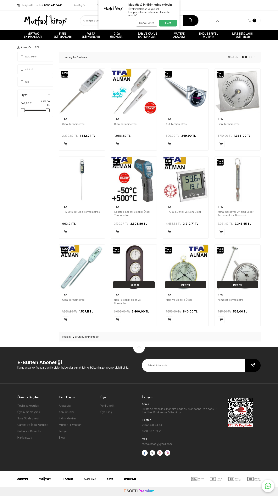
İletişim (63, 431)
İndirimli (27, 69)
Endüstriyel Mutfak (208, 35)
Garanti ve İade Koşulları (32, 424)
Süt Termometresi (176, 123)
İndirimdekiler (67, 418)
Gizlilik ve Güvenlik (29, 431)
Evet (168, 23)
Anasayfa (24, 47)
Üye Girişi (106, 412)
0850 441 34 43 (152, 424)
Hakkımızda (24, 437)
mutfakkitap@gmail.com (157, 444)
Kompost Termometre (230, 299)
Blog (62, 437)
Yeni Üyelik (107, 405)
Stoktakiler (29, 56)
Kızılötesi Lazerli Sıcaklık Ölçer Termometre (132, 213)
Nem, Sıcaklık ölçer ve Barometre (127, 301)
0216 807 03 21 (151, 431)
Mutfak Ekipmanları (33, 35)
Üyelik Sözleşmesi (29, 412)
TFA (64, 118)
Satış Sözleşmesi (28, 418)
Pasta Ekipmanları (91, 35)
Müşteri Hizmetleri (70, 424)
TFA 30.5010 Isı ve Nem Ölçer (183, 211)
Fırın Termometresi (229, 123)
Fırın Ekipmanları (62, 35)
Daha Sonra (145, 23)
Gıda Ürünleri (116, 35)
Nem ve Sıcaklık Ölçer (179, 299)
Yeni (25, 81)
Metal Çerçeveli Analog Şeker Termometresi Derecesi (235, 213)
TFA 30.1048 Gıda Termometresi (81, 211)
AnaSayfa (79, 5)
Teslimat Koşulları (28, 405)
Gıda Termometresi (73, 123)
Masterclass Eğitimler (242, 35)
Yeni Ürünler (66, 412)
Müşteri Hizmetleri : (39, 5)
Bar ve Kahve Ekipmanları (147, 35)
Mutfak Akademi (179, 35)
